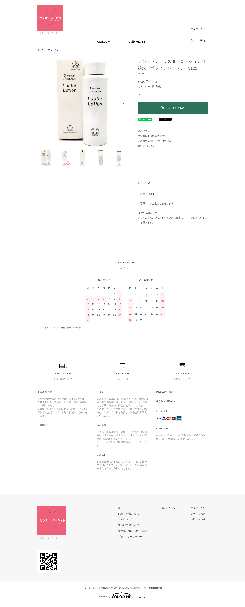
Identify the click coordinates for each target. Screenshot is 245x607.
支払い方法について (129, 525)
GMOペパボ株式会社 (134, 588)
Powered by (122, 595)
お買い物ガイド (137, 41)
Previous (42, 103)
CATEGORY (104, 41)
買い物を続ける (146, 145)
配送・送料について (129, 513)
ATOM (172, 508)
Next (122, 103)
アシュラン (53, 50)
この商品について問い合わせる (154, 140)
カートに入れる (172, 108)
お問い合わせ (198, 519)
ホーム (40, 50)
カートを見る (198, 513)
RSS (164, 508)
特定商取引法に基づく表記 (152, 135)
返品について (145, 131)
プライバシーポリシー (130, 536)
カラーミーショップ (91, 588)
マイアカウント (199, 29)
